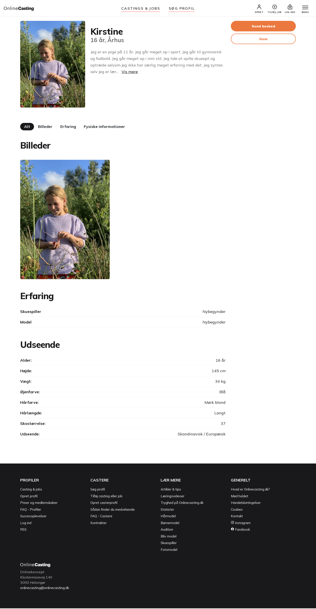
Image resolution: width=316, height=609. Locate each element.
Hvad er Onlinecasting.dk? (250, 490)
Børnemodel (170, 524)
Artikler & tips (171, 490)
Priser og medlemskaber (38, 503)
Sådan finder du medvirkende (112, 510)
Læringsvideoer (172, 497)
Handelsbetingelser (246, 503)
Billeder (45, 127)
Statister (167, 510)
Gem (263, 40)
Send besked (263, 27)
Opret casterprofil (103, 503)
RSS (23, 530)
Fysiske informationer (104, 127)
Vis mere (130, 72)
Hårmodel (168, 517)
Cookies (237, 510)
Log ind (25, 524)
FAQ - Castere (101, 517)
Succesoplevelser (33, 517)
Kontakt (237, 517)
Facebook (240, 530)
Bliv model (168, 537)
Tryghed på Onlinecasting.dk (182, 503)
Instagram (241, 524)
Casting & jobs (31, 490)
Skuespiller (169, 544)
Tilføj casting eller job (106, 497)
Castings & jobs (140, 8)
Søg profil (97, 490)
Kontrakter (98, 524)
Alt (27, 127)
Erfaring (68, 127)
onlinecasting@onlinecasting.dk (46, 588)
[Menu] (304, 8)
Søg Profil (182, 8)
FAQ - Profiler (30, 510)
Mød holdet (239, 497)
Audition (167, 530)
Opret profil (29, 497)
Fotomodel (169, 550)
